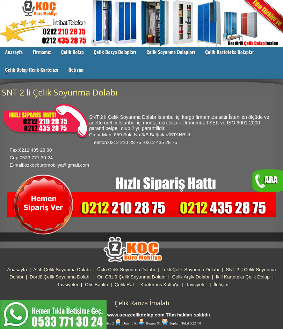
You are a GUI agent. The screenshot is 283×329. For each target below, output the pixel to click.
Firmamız (42, 51)
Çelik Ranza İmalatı (142, 303)
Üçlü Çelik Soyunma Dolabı (126, 269)
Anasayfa (14, 51)
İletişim (76, 69)
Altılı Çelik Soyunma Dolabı (62, 269)
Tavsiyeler (67, 284)
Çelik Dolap (72, 51)
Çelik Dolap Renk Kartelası (31, 69)
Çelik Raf (124, 284)
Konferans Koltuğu (160, 284)
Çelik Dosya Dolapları (115, 51)
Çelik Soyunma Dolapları (170, 51)
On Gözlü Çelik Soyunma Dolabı (131, 277)
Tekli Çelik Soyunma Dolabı (190, 269)
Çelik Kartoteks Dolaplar (229, 51)
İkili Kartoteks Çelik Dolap (243, 277)
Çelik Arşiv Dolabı (191, 277)
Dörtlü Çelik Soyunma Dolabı (60, 277)
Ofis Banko (96, 284)
